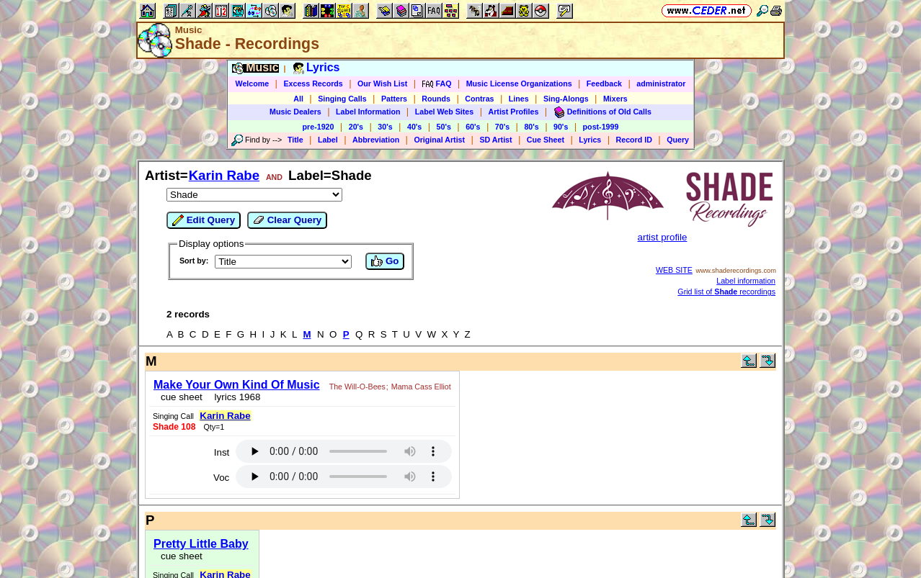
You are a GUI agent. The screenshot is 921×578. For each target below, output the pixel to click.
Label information (745, 280)
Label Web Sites (444, 111)
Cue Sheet (545, 139)
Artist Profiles (514, 111)
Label (328, 139)
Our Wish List (382, 83)
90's (560, 126)
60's (473, 126)
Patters (394, 98)
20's (356, 126)
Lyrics (590, 139)
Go (385, 261)
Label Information (368, 111)
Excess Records (312, 83)
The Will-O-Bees (357, 386)
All (298, 98)
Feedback (604, 83)
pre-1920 (318, 126)
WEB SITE (674, 270)
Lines (519, 98)
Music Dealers (295, 111)
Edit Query (203, 220)
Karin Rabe (224, 175)
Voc (221, 477)
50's (444, 126)
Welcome (253, 83)
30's (385, 126)
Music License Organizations (519, 83)
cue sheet (182, 397)
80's (531, 126)
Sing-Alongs (566, 98)
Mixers (615, 98)
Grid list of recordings (726, 291)
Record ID (634, 139)
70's (502, 126)
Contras (479, 98)
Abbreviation (375, 139)
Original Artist (439, 139)
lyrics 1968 (234, 397)
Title (295, 139)
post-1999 (601, 126)
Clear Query (287, 220)
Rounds (436, 98)
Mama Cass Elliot (421, 386)
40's (414, 126)
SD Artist (495, 139)
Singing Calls (342, 98)
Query (678, 139)
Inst (221, 452)
